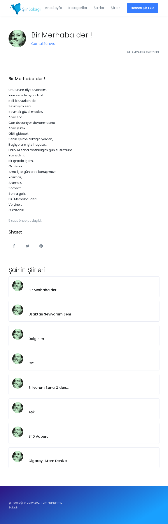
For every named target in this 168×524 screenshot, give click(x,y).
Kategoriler (78, 7)
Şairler (99, 7)
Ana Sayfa (53, 7)
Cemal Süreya (43, 43)
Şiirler (115, 7)
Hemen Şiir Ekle (142, 8)
